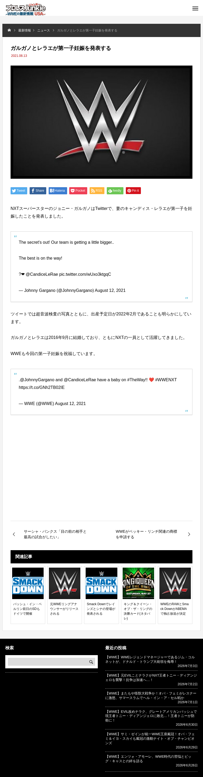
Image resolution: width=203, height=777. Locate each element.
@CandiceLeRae (42, 274)
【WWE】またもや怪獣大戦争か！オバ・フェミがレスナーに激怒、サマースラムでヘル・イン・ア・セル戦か (150, 695)
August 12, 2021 (110, 290)
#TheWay (136, 380)
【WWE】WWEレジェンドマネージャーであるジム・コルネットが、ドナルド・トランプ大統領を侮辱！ (150, 659)
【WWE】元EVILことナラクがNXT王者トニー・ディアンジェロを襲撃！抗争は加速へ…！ (151, 677)
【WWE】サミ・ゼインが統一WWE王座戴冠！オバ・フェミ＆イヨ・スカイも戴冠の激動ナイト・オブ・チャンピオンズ (150, 738)
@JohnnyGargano (37, 380)
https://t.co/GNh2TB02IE (41, 387)
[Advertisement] (101, 476)
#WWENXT (166, 380)
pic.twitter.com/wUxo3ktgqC (85, 274)
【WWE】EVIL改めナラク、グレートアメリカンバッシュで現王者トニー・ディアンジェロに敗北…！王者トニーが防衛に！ (151, 716)
